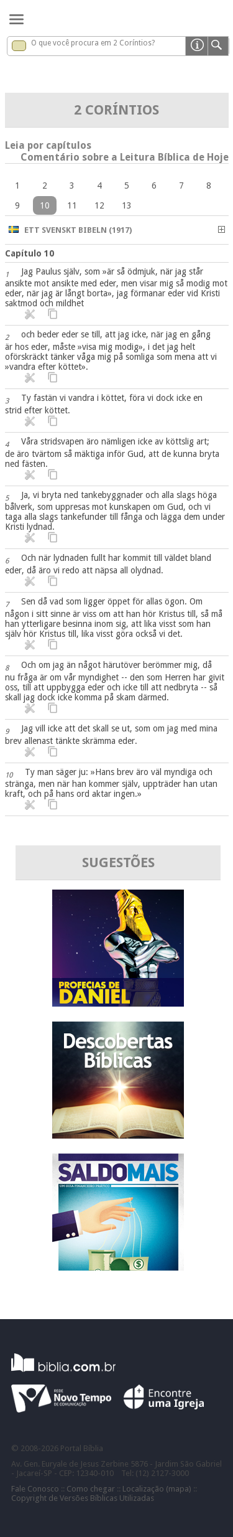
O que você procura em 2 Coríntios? (93, 43)
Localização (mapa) (156, 1488)
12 (99, 205)
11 (72, 205)
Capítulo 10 (29, 253)
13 (127, 205)
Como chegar (90, 1488)
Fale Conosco (35, 1488)
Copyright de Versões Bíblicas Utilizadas (82, 1498)
